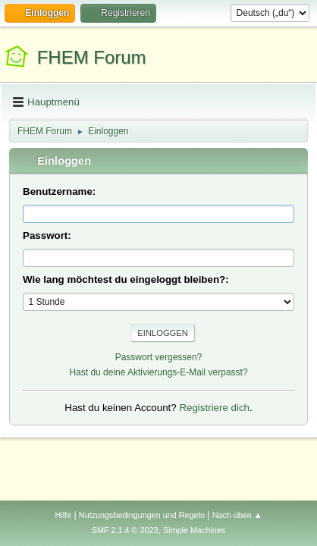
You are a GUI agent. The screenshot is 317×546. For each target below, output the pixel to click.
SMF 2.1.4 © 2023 (125, 530)
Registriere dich (214, 407)
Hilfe (63, 514)
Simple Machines (194, 530)
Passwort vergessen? (158, 357)
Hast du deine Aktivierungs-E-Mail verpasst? (158, 372)
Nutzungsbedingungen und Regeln (142, 514)
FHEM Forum (91, 57)
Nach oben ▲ (237, 514)
